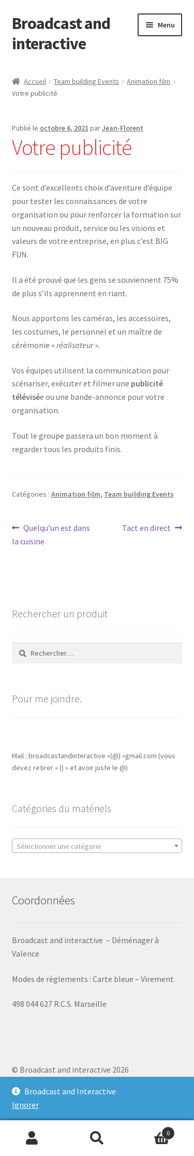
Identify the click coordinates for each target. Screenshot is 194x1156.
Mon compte (32, 1138)
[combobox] (97, 846)
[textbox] (97, 846)
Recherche (97, 1138)
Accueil (35, 81)
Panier (152, 1131)
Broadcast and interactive (61, 33)
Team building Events (86, 81)
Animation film (148, 81)
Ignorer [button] (25, 1105)
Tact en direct (146, 528)
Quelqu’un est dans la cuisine (51, 534)
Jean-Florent (122, 128)
